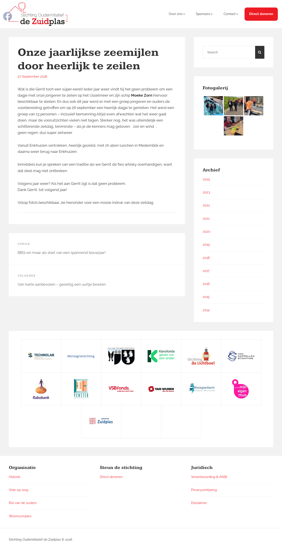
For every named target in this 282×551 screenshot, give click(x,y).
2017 (206, 271)
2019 (206, 245)
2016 (206, 284)
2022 (206, 205)
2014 (206, 310)
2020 (206, 232)
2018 (206, 258)
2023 (206, 192)
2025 (206, 179)
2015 (206, 297)
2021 (206, 219)
